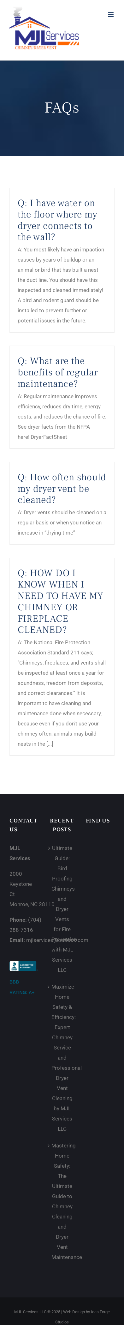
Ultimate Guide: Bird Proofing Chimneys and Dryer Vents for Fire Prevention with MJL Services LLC (62, 909)
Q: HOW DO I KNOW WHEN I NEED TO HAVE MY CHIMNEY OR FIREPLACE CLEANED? (60, 601)
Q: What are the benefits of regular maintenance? (58, 372)
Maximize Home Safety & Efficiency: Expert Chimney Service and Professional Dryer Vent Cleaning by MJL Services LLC (62, 1058)
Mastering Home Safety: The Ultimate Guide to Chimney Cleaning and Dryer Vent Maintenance (62, 1201)
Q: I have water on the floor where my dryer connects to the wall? (57, 220)
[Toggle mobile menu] (111, 14)
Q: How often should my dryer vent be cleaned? (62, 488)
